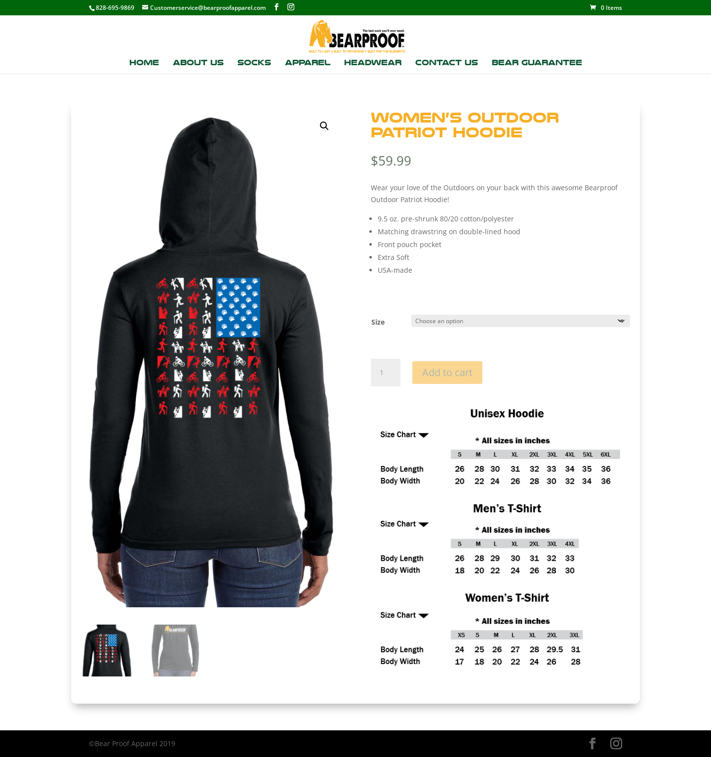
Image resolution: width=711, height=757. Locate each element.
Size (378, 322)
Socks (254, 63)
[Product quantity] (385, 372)
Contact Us (446, 63)
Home (144, 63)
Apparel (307, 63)
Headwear (372, 63)
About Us (198, 63)
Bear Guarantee (537, 63)
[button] (324, 126)
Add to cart (447, 372)
